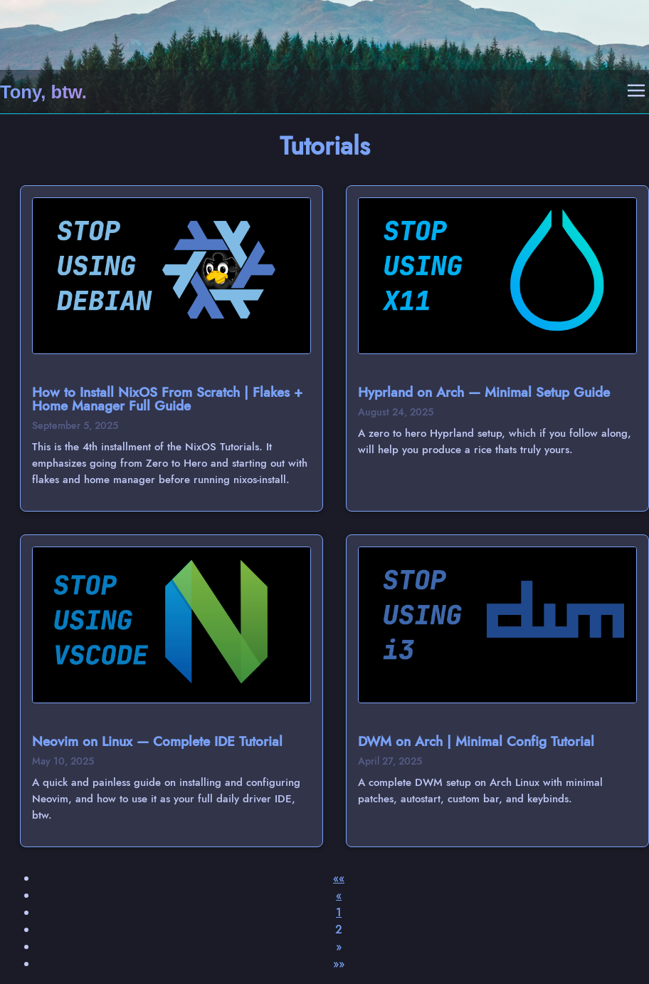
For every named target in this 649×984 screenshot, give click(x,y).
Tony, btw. (43, 92)
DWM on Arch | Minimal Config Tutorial (476, 741)
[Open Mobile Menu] (636, 91)
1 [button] (339, 912)
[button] (338, 878)
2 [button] (338, 929)
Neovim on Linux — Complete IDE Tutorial (157, 741)
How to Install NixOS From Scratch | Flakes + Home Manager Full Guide (167, 398)
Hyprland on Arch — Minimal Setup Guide (484, 392)
